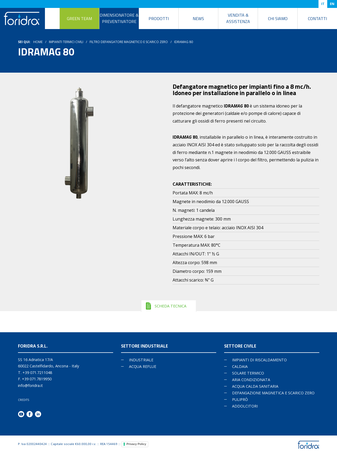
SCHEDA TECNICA (170, 305)
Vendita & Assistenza (238, 18)
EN (332, 3)
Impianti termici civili (66, 42)
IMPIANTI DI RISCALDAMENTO (259, 359)
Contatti (317, 18)
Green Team (79, 18)
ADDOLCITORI (245, 406)
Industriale (141, 359)
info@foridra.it (30, 385)
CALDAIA (240, 366)
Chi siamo (278, 18)
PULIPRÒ (240, 399)
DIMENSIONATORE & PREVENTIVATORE (119, 18)
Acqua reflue (142, 366)
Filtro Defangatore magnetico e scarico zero (129, 42)
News (198, 18)
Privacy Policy (136, 444)
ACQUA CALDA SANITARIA (255, 386)
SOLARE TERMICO (248, 373)
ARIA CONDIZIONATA (251, 379)
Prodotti (159, 18)
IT (323, 3)
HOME (38, 42)
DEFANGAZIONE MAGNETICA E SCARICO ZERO (273, 392)
